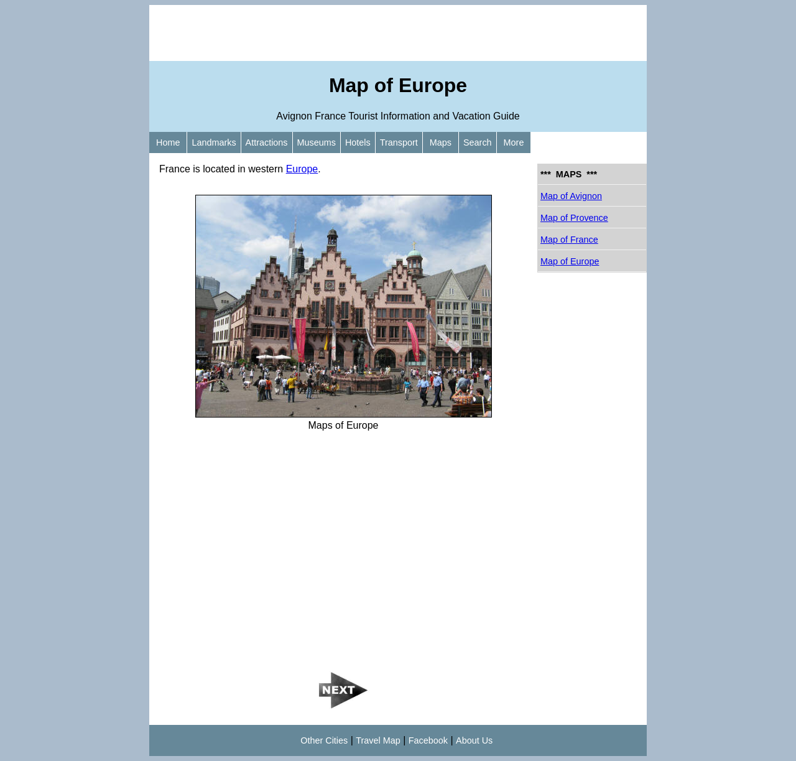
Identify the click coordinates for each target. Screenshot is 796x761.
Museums (316, 142)
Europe (302, 169)
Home (168, 142)
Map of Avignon (571, 196)
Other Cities (324, 740)
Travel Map (378, 740)
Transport (399, 142)
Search (477, 142)
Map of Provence (574, 218)
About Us (474, 740)
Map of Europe (569, 261)
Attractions (267, 142)
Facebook (428, 740)
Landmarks (214, 142)
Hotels (358, 142)
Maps (440, 142)
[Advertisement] (398, 33)
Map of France (569, 240)
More (514, 142)
